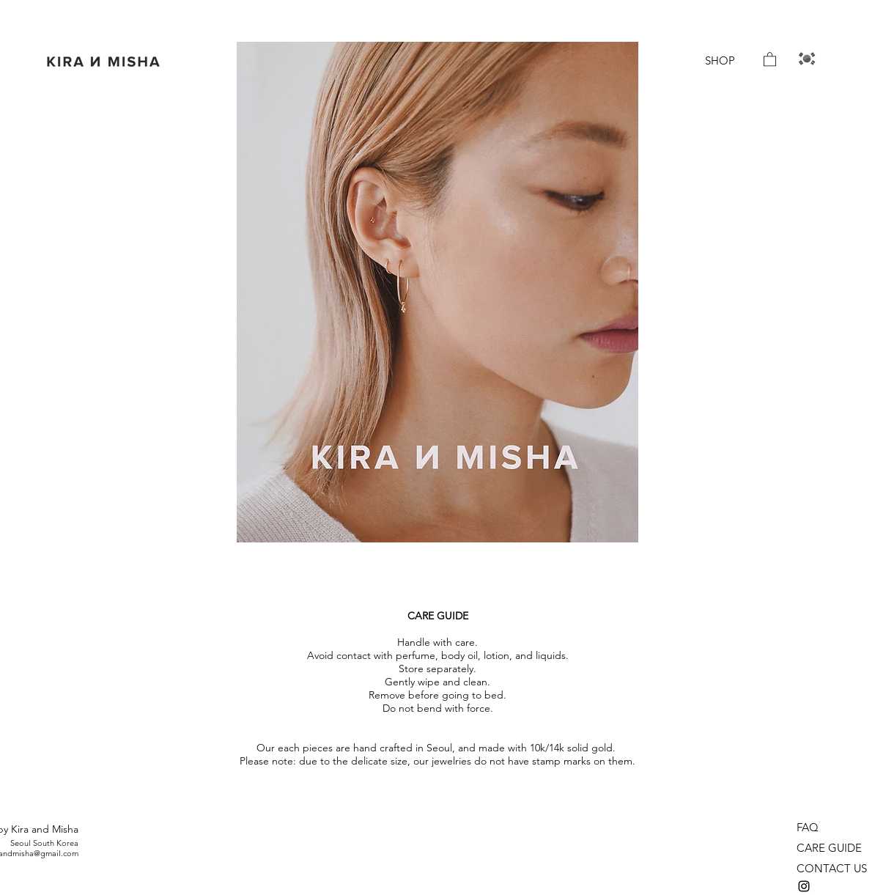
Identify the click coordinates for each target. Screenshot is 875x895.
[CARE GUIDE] (833, 848)
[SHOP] (720, 60)
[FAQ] (816, 827)
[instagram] (804, 886)
